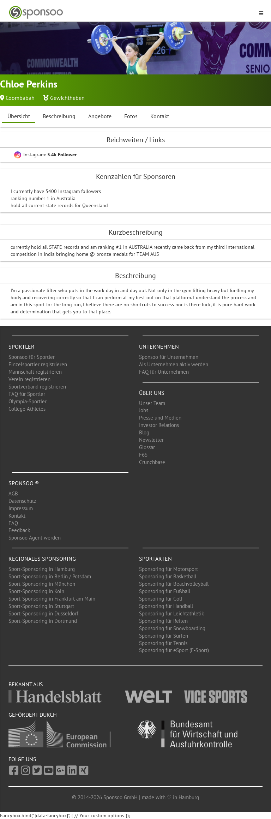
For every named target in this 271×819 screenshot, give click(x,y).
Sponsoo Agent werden (34, 537)
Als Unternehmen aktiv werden (173, 364)
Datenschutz (22, 501)
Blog (144, 432)
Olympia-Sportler (27, 401)
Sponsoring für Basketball (167, 576)
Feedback (19, 530)
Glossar (147, 447)
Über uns (151, 392)
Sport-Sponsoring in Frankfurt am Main (51, 598)
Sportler (21, 346)
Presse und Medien (160, 417)
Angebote (100, 116)
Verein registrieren (29, 379)
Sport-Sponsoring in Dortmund (42, 621)
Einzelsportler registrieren (37, 364)
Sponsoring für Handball (166, 606)
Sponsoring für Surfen (163, 635)
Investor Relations (159, 425)
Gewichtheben (67, 97)
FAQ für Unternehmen (164, 371)
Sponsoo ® (23, 483)
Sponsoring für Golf (160, 598)
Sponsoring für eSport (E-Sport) (174, 650)
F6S (143, 454)
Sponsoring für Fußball (164, 591)
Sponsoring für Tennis (163, 643)
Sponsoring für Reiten (163, 621)
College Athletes (27, 408)
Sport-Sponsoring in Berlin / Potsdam (49, 576)
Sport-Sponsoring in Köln (36, 591)
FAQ (13, 523)
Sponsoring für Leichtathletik (171, 613)
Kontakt (159, 116)
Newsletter (151, 439)
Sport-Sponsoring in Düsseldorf (43, 613)
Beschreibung (59, 116)
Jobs (143, 410)
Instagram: (45, 154)
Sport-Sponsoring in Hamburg (41, 569)
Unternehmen (159, 346)
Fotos (131, 116)
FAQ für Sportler (26, 394)
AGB (13, 493)
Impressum (20, 508)
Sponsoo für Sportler (31, 357)
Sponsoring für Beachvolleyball (174, 583)
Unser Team (152, 403)
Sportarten (155, 558)
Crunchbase (152, 462)
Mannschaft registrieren (35, 371)
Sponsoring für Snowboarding (172, 628)
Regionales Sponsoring (42, 558)
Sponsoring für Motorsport (168, 569)
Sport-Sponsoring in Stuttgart (41, 606)
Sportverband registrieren (37, 386)
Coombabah (20, 97)
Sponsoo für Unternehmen (168, 357)
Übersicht (18, 116)
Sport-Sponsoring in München (41, 583)
